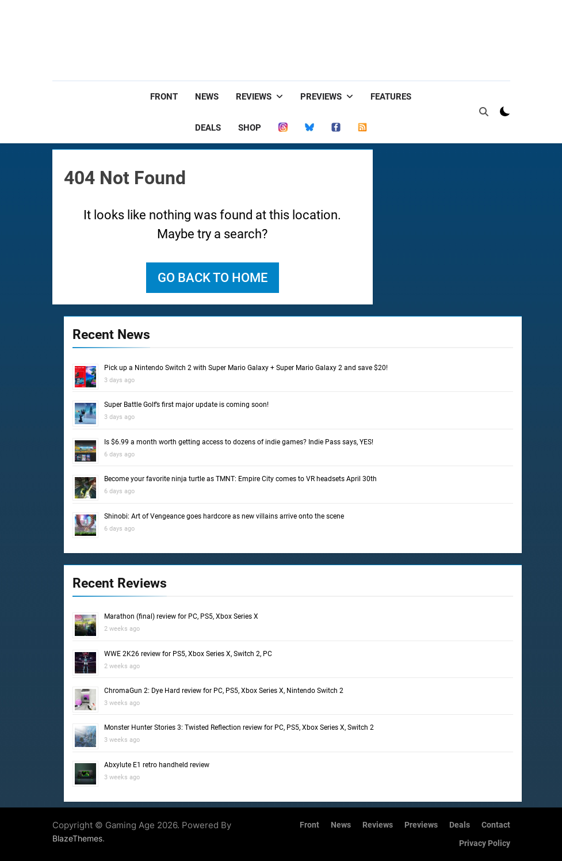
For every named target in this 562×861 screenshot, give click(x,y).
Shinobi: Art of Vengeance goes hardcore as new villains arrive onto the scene (224, 516)
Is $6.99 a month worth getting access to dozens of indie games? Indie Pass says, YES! (238, 442)
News (207, 97)
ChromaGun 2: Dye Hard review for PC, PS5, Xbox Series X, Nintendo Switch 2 (223, 691)
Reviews (254, 97)
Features (390, 97)
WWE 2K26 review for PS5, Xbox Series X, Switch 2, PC (188, 654)
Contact (495, 825)
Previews (321, 97)
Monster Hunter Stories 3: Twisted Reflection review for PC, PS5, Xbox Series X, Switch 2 (239, 727)
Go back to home (212, 278)
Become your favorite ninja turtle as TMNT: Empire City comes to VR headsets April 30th (240, 479)
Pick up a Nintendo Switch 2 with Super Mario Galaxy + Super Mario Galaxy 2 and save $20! (246, 368)
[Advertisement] (300, 37)
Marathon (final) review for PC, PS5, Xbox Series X (181, 616)
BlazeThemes (77, 838)
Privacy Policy (484, 843)
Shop (249, 128)
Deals (208, 128)
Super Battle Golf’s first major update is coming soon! (186, 405)
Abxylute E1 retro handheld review (156, 765)
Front (164, 97)
